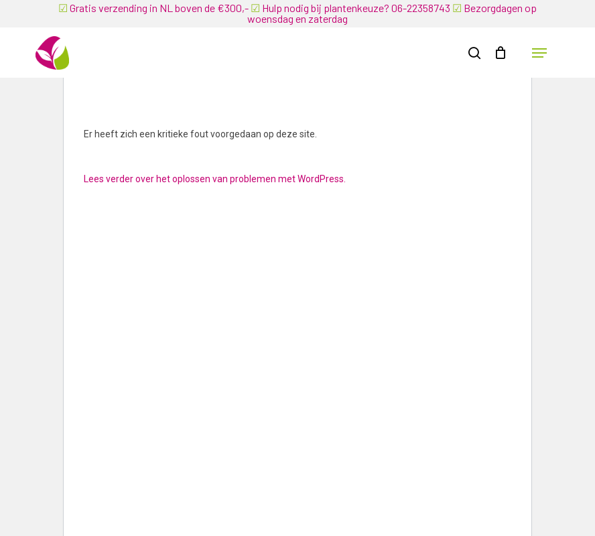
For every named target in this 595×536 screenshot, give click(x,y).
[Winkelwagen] (500, 53)
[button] (539, 53)
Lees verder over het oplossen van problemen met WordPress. (215, 179)
